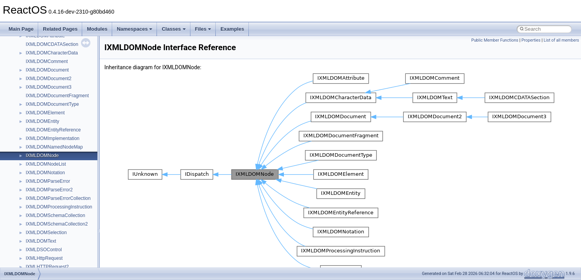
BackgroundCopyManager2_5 (57, 83)
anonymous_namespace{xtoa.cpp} (61, 48)
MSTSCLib (37, 211)
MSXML (34, 219)
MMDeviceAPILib (44, 168)
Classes (173, 29)
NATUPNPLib (40, 245)
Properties (531, 40)
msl (29, 202)
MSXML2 (35, 228)
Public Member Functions (494, 40)
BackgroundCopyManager (53, 65)
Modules (97, 29)
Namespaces (135, 29)
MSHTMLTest (40, 185)
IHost (31, 125)
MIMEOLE (36, 160)
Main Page (21, 29)
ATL (30, 57)
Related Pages (60, 29)
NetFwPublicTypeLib (47, 254)
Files (203, 29)
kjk (29, 151)
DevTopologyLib (42, 100)
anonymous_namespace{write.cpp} (62, 40)
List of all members (561, 40)
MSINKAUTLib (41, 194)
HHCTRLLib (38, 117)
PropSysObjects (42, 262)
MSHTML (36, 177)
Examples (232, 29)
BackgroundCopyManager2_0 (57, 74)
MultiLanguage (41, 237)
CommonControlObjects (51, 91)
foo (29, 108)
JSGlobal (35, 142)
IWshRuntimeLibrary (47, 134)
